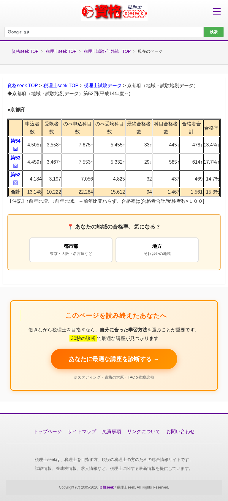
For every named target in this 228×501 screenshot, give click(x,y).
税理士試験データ (103, 85)
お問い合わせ (180, 431)
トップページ (47, 431)
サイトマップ (82, 431)
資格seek (106, 487)
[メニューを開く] (217, 11)
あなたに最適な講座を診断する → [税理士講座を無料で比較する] (114, 359)
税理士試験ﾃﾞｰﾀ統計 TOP (107, 51)
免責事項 (111, 431)
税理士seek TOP (61, 51)
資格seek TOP (25, 51)
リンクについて (143, 431)
